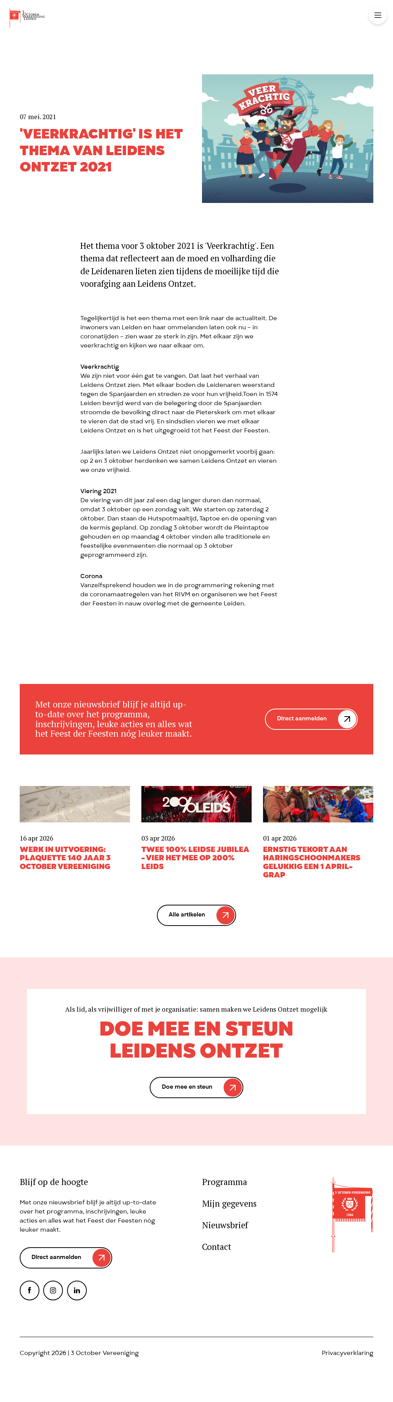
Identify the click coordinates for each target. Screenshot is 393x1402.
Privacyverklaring (347, 1354)
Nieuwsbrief (225, 1225)
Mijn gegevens (229, 1203)
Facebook (29, 1290)
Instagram (53, 1290)
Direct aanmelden (302, 719)
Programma (224, 1182)
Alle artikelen (187, 915)
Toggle (378, 15)
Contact (216, 1246)
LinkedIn (77, 1290)
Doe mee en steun (187, 1088)
